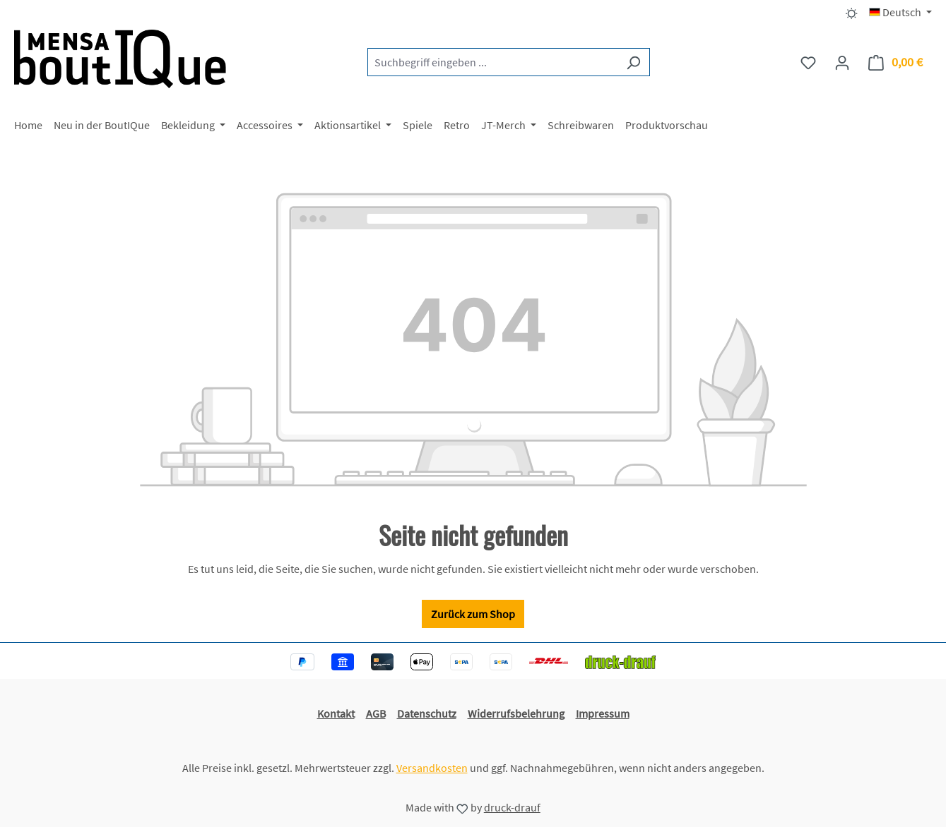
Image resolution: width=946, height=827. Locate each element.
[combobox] (492, 62)
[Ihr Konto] (842, 62)
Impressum (602, 713)
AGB (376, 713)
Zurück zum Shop (473, 614)
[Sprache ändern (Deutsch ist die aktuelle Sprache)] (900, 12)
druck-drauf (512, 807)
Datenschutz (426, 713)
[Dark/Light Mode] (852, 12)
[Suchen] (633, 62)
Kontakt (336, 713)
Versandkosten (432, 768)
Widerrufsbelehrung (516, 713)
